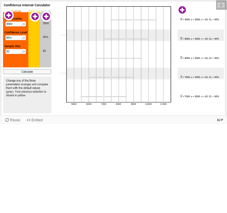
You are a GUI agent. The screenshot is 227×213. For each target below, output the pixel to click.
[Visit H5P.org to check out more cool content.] (220, 120)
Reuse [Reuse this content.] (15, 120)
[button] (221, 5)
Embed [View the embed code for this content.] (37, 120)
